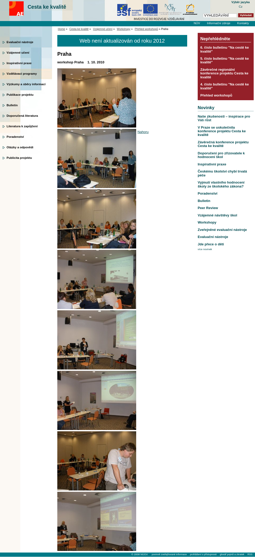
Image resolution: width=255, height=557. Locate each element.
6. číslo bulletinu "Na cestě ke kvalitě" (224, 49)
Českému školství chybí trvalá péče (222, 173)
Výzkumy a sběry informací (26, 84)
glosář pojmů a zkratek (232, 554)
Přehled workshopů (146, 29)
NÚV (197, 23)
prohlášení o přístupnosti (203, 554)
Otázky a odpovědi (20, 147)
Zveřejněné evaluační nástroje (222, 230)
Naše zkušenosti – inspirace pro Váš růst (224, 118)
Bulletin (12, 105)
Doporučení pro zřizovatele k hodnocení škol (221, 155)
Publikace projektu (20, 94)
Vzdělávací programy (22, 73)
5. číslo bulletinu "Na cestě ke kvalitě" (224, 60)
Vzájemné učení (18, 52)
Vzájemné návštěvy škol (217, 215)
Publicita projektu (19, 157)
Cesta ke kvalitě (47, 7)
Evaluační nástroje (20, 42)
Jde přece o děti (211, 244)
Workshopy (123, 29)
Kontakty (243, 23)
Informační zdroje (218, 23)
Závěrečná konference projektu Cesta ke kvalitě (223, 144)
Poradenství (15, 136)
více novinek (205, 249)
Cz (240, 6)
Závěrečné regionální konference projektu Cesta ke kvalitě (224, 73)
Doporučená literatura (22, 115)
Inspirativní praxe (19, 63)
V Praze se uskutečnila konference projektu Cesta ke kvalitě (222, 131)
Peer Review (208, 208)
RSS (249, 554)
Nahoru (143, 132)
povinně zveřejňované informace (169, 554)
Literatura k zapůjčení (22, 126)
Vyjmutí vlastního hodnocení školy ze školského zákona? (221, 184)
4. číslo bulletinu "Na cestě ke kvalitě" (224, 86)
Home (61, 29)
